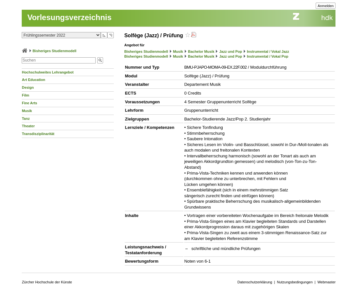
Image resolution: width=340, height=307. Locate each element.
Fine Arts (29, 103)
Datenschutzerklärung (255, 282)
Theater (28, 126)
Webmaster (326, 282)
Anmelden (326, 6)
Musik (27, 111)
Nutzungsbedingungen (294, 282)
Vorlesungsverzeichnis (69, 17)
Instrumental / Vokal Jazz (268, 51)
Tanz (25, 118)
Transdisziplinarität (38, 134)
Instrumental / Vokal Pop (267, 56)
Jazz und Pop (230, 51)
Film (25, 95)
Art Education (33, 80)
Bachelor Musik (201, 51)
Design (28, 87)
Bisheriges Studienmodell (54, 51)
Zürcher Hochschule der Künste (47, 282)
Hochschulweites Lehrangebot (48, 72)
